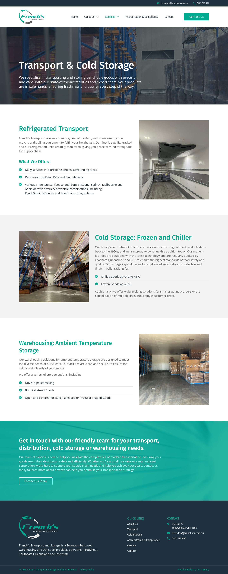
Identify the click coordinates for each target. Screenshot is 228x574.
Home (74, 17)
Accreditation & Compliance (142, 17)
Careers (169, 17)
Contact (173, 518)
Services (112, 17)
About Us (91, 17)
